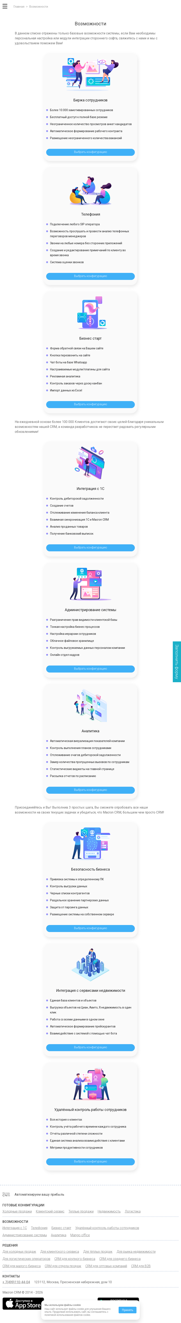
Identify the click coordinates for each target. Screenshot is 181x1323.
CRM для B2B (141, 1266)
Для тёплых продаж (97, 1252)
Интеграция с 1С (14, 1228)
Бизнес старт (61, 1228)
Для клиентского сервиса (59, 1252)
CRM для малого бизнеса (21, 1266)
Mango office (80, 1235)
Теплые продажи (81, 1211)
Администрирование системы (24, 1235)
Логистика (133, 1211)
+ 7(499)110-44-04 (16, 1282)
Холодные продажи (17, 1211)
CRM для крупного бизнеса (74, 1259)
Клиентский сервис (50, 1211)
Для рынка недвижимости (136, 1252)
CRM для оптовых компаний (106, 1266)
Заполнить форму (176, 661)
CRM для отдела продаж (63, 1266)
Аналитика (58, 1235)
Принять (127, 1310)
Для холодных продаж (19, 1252)
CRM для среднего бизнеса (120, 1259)
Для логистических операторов (26, 1259)
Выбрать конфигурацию (90, 152)
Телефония (39, 1228)
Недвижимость (109, 1211)
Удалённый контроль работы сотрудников (107, 1228)
